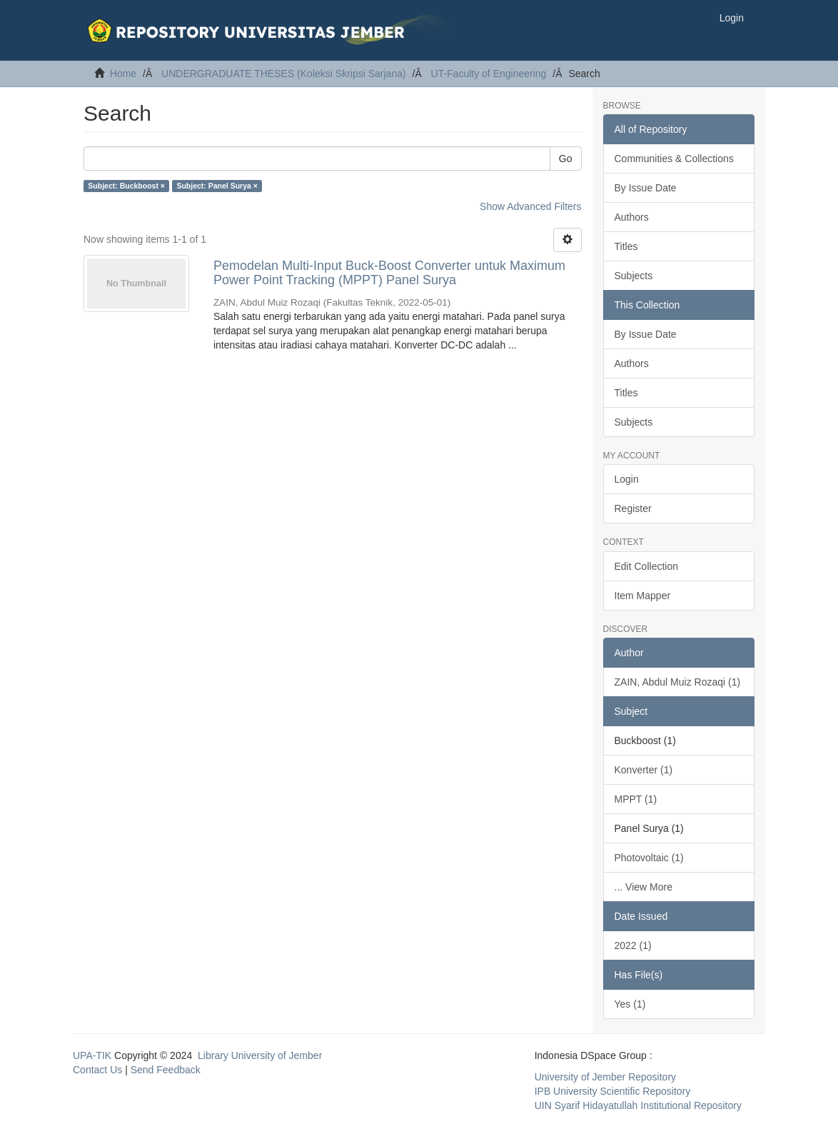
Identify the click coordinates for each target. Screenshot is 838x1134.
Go (565, 158)
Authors (632, 217)
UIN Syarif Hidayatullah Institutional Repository (638, 1105)
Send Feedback (166, 1069)
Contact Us (97, 1069)
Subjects (634, 275)
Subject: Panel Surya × (217, 185)
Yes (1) (630, 1004)
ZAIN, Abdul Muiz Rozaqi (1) (678, 682)
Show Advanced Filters (530, 206)
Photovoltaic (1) (649, 857)
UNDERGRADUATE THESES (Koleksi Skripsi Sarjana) (283, 73)
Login (627, 479)
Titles (626, 246)
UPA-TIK (92, 1055)
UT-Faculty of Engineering (489, 73)
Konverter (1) (644, 770)
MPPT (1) (636, 799)
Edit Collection (647, 566)
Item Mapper (643, 595)
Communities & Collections (674, 158)
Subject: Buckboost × (126, 185)
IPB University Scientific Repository (613, 1091)
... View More (643, 887)
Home (123, 73)
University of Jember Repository (605, 1077)
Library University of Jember (260, 1055)
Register (633, 508)
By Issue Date (646, 188)
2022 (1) (633, 945)
